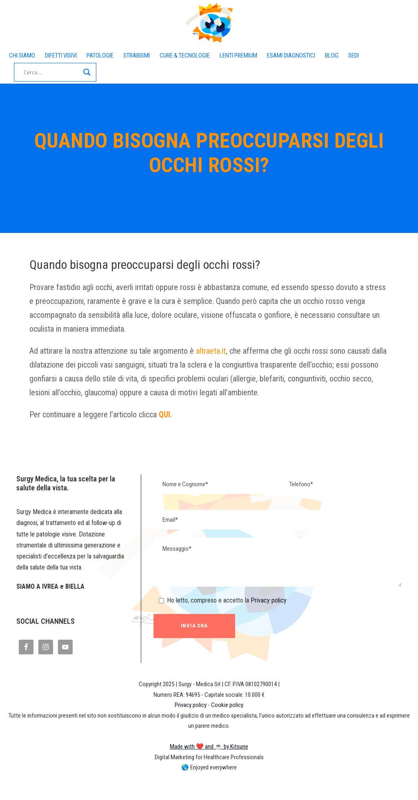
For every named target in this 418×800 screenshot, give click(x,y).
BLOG (22, 67)
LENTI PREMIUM (289, 55)
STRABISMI (163, 55)
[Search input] (102, 72)
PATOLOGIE (120, 55)
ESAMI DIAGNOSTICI (352, 55)
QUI (183, 428)
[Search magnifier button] (138, 72)
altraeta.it (234, 350)
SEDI (48, 67)
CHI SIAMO (25, 55)
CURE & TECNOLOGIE (222, 55)
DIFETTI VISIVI (72, 55)
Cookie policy (230, 730)
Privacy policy (279, 613)
